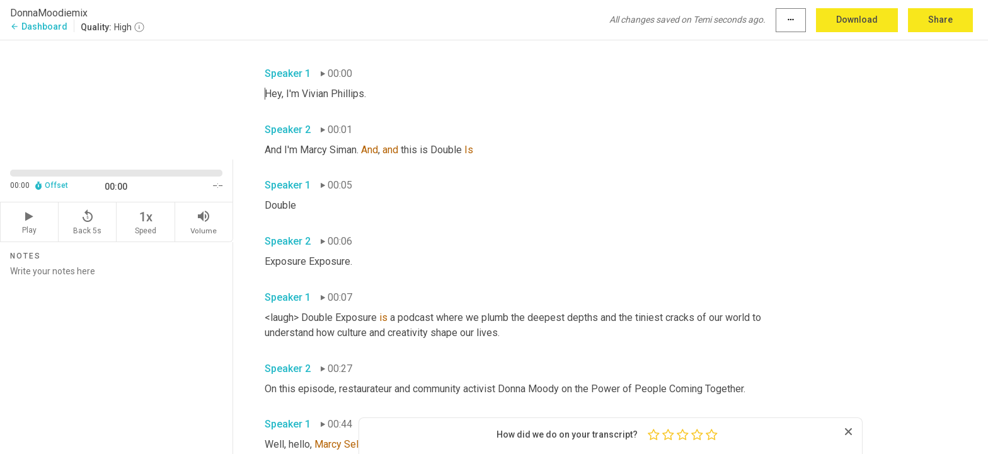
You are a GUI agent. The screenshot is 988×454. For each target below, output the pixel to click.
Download (857, 20)
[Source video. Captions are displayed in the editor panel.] (116, 98)
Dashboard (38, 26)
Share (940, 20)
